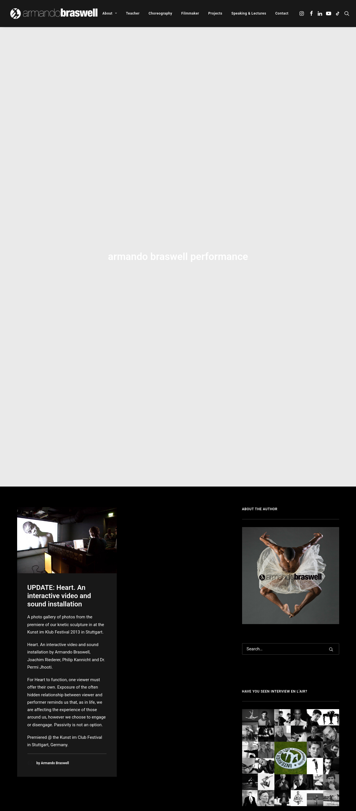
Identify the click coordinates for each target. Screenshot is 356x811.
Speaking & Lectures (249, 13)
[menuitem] (109, 13)
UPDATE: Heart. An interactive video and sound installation (59, 493)
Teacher (133, 13)
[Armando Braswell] (54, 13)
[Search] (290, 546)
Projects (215, 13)
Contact (281, 13)
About (109, 13)
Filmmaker (190, 13)
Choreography (160, 13)
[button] (302, 13)
